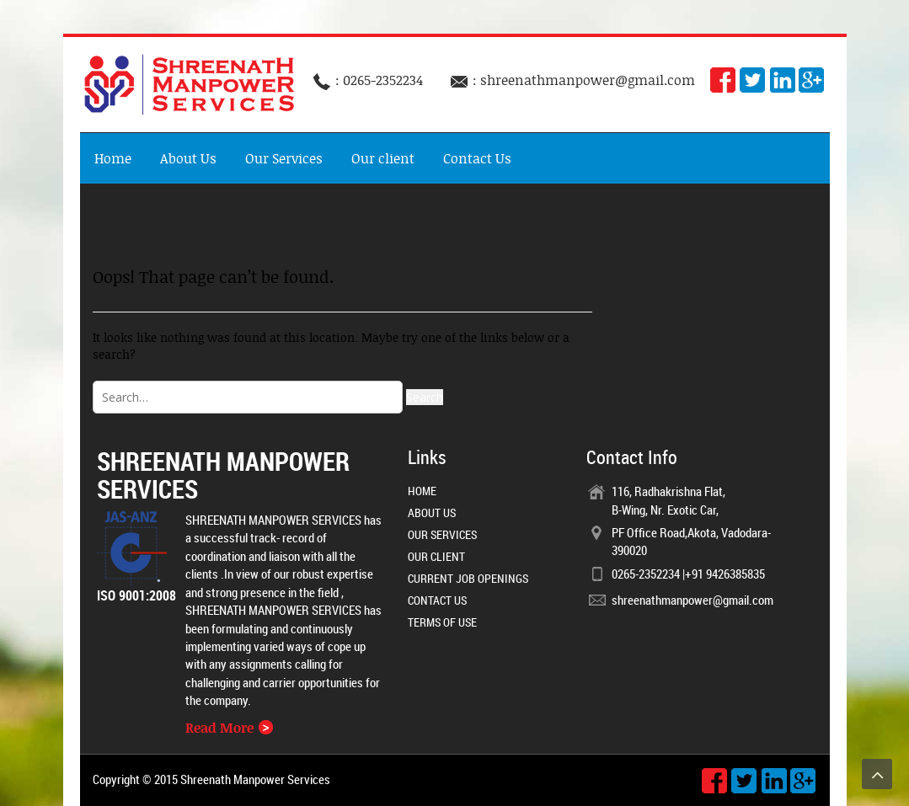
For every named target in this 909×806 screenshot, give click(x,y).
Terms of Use (442, 622)
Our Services (284, 158)
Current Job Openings (468, 578)
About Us (188, 158)
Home (112, 158)
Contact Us (477, 158)
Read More (229, 727)
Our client (382, 158)
